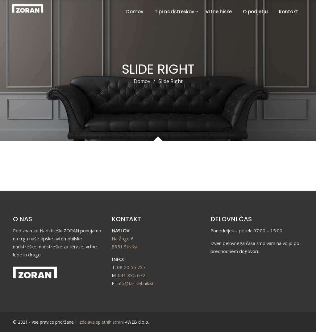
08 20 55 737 (131, 267)
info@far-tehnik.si (135, 283)
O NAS (22, 219)
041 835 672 (131, 275)
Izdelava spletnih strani (101, 322)
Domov (134, 11)
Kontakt (288, 11)
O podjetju (255, 11)
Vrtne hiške (219, 11)
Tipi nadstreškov (174, 11)
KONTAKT (126, 219)
